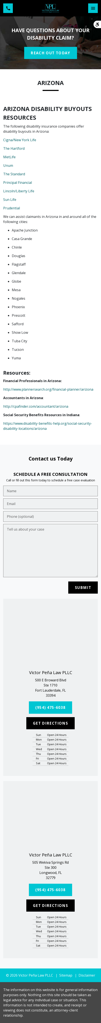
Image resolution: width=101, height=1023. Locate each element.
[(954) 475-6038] (50, 707)
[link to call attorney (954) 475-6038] (8, 8)
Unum (8, 165)
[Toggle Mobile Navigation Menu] (93, 8)
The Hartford (14, 148)
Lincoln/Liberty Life (18, 191)
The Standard (14, 174)
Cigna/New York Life (19, 140)
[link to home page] (50, 8)
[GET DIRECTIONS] (50, 723)
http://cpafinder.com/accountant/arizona (35, 406)
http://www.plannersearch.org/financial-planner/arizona (48, 389)
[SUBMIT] (83, 587)
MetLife (9, 157)
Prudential (11, 208)
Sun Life (9, 199)
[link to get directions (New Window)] (50, 688)
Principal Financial (17, 182)
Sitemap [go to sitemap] (65, 975)
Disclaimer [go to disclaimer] (87, 975)
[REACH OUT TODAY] (50, 53)
